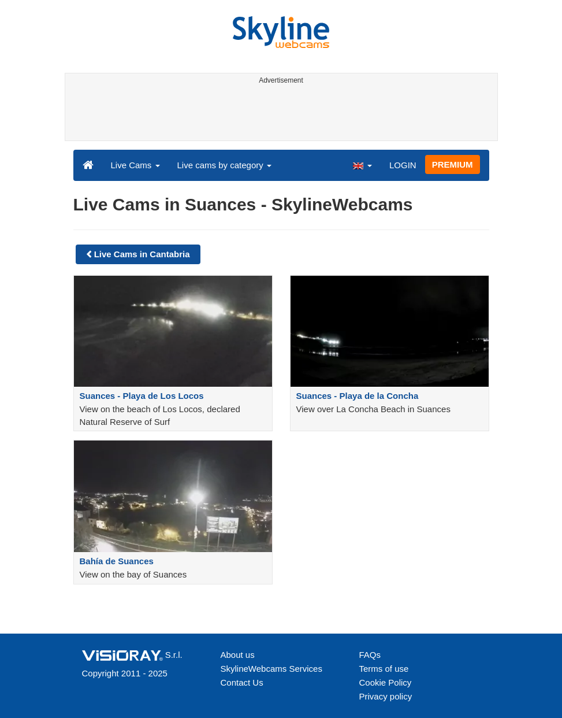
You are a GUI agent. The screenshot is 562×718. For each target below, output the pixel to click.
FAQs (370, 655)
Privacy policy (385, 696)
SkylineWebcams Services (271, 668)
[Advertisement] (279, 114)
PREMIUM (452, 164)
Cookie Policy (385, 682)
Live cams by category (224, 165)
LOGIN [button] (402, 165)
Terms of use (384, 668)
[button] (362, 164)
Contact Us (242, 682)
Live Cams (135, 165)
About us (238, 655)
